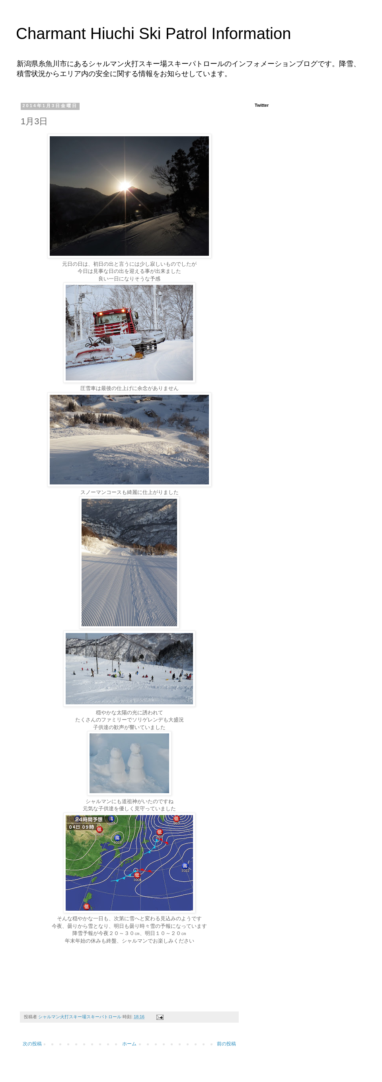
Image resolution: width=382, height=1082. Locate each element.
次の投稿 (32, 1044)
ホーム (129, 1044)
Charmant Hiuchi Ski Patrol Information (153, 33)
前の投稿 (226, 1044)
